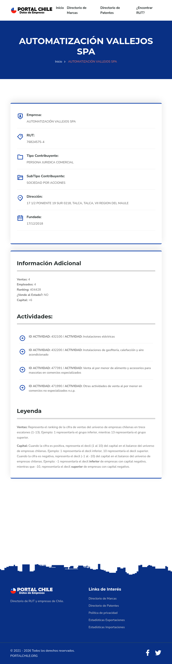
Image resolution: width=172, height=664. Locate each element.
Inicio (60, 8)
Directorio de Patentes (110, 10)
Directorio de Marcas (77, 10)
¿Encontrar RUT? (144, 10)
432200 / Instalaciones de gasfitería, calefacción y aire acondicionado (86, 352)
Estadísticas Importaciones (107, 627)
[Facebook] (147, 653)
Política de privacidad (103, 613)
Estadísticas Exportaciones (107, 620)
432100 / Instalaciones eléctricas (72, 336)
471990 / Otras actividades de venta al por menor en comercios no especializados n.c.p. (85, 388)
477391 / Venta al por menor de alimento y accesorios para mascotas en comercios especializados (90, 370)
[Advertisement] (86, 528)
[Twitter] (158, 653)
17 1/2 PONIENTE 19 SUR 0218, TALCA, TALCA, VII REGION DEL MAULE (78, 203)
